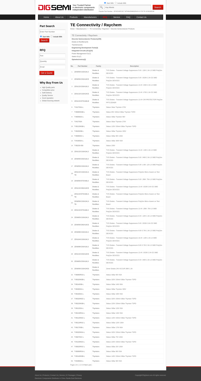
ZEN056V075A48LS (81, 181)
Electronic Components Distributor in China (50, 378)
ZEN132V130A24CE (81, 94)
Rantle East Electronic (74, 378)
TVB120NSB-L (79, 126)
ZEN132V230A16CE (81, 254)
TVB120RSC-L (79, 323)
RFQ (105, 17)
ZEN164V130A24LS (81, 239)
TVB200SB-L (79, 131)
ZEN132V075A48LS (81, 210)
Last (89, 365)
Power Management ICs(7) (81, 54)
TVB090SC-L (79, 136)
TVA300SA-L (79, 141)
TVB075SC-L (79, 337)
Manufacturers (90, 17)
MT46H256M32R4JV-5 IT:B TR (135, 11)
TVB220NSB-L (79, 303)
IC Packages (70, 375)
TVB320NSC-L (79, 299)
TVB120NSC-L (79, 318)
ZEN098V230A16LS (81, 247)
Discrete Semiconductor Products (123, 29)
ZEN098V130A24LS (81, 232)
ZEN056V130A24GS (81, 269)
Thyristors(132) (77, 45)
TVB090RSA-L (79, 351)
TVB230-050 (78, 146)
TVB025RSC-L (79, 347)
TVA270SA (78, 122)
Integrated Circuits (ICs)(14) (82, 51)
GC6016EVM (150, 11)
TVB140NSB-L (79, 356)
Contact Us (141, 17)
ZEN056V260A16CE (81, 225)
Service (116, 17)
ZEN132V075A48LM (81, 101)
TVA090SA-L (79, 361)
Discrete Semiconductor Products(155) (86, 39)
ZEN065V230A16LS (81, 261)
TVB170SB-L (79, 327)
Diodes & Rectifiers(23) (80, 42)
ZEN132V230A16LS (81, 86)
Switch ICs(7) (76, 56)
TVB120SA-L (79, 308)
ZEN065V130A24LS (81, 217)
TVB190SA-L (79, 294)
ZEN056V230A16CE (81, 79)
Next (86, 365)
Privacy (79, 375)
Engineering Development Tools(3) (85, 48)
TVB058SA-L (79, 117)
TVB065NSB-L (79, 112)
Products (74, 17)
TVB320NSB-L (79, 280)
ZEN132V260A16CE (81, 188)
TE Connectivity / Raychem (99, 29)
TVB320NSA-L (79, 332)
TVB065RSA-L (79, 275)
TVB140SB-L (79, 284)
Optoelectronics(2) (79, 59)
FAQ (128, 17)
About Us (59, 17)
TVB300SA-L (79, 289)
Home (46, 17)
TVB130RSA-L (79, 313)
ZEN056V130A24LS (81, 72)
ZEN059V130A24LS (81, 166)
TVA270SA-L (79, 107)
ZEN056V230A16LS (81, 159)
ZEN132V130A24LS (81, 152)
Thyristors (95, 107)
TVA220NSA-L (79, 342)
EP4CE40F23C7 (119, 11)
